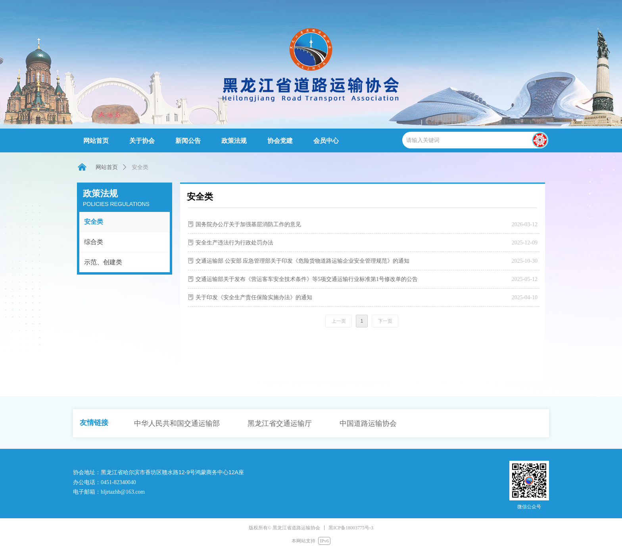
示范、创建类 (103, 262)
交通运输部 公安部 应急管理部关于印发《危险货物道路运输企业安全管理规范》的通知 (302, 261)
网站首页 (107, 167)
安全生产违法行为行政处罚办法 (234, 243)
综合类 (93, 241)
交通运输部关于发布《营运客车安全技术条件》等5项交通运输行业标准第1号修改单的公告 (307, 279)
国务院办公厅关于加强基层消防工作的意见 (248, 224)
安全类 (93, 221)
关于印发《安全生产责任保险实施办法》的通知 (254, 297)
